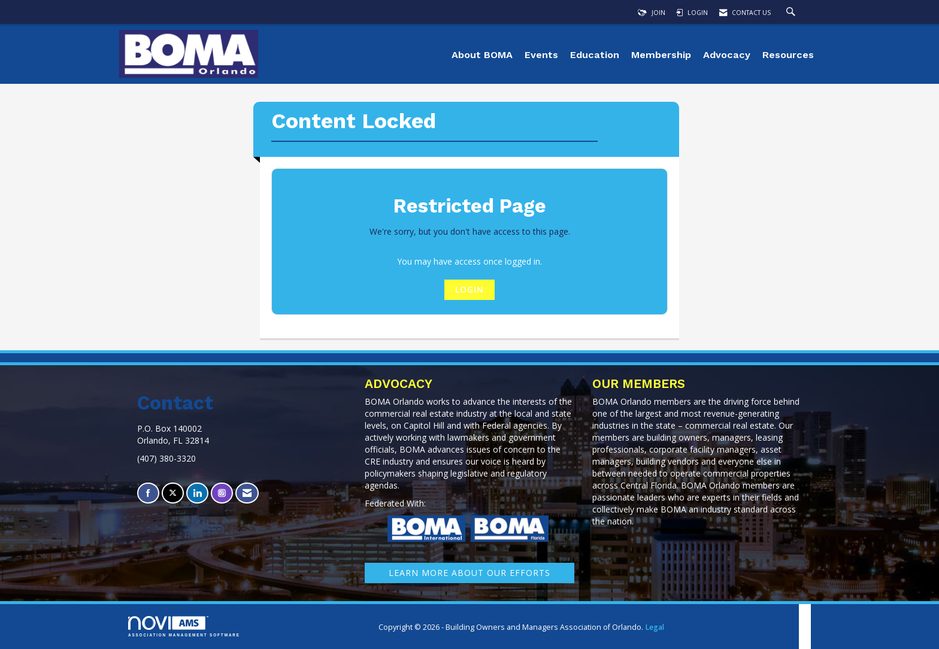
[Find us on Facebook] (148, 493)
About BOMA (482, 54)
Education (594, 54)
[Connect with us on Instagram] (222, 493)
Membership (661, 54)
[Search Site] (792, 13)
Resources (788, 54)
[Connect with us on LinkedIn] (197, 493)
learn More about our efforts (469, 572)
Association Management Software (184, 626)
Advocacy (726, 54)
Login (469, 289)
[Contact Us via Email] (247, 493)
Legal (654, 627)
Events (541, 54)
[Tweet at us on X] (173, 493)
